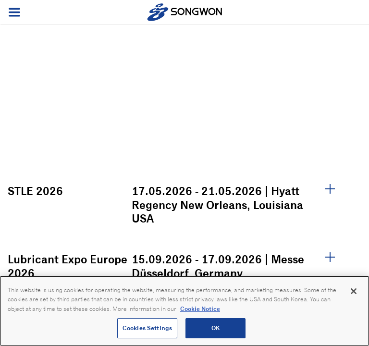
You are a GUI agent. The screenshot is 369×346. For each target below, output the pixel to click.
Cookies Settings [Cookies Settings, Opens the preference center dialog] (147, 328)
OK (215, 328)
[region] (184, 311)
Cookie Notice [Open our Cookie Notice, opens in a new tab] (200, 308)
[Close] (353, 291)
